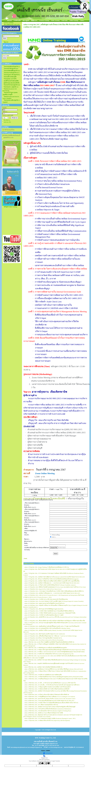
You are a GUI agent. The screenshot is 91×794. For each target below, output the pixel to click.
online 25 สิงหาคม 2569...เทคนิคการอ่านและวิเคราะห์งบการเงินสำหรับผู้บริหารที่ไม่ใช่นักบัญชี (49, 706)
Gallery (82, 20)
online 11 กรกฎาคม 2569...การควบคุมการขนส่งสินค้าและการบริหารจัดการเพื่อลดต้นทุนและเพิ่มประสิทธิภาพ (54, 591)
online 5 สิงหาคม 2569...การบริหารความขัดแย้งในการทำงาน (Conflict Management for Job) (48, 653)
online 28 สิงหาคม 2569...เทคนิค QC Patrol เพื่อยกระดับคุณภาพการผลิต (43, 713)
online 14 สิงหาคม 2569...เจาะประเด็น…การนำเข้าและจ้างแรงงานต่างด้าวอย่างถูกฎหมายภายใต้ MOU (52, 685)
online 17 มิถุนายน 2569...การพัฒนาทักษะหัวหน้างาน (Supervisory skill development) (47, 720)
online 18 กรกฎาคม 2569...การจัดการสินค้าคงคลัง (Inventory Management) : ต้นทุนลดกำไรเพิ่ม (50, 613)
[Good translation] (41, 763)
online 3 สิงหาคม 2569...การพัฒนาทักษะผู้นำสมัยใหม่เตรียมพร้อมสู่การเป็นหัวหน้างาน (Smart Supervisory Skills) (54, 649)
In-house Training (44, 20)
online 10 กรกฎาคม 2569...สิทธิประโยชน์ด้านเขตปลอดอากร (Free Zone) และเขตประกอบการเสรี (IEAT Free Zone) (55, 587)
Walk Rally (65, 20)
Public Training (55, 20)
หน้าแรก (9, 20)
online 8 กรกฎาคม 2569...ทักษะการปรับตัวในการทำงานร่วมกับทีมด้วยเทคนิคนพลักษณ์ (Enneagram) (51, 579)
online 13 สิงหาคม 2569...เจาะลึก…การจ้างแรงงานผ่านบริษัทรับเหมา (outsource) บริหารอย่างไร (50, 683)
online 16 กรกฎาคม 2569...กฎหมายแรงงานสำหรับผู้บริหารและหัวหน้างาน (44, 603)
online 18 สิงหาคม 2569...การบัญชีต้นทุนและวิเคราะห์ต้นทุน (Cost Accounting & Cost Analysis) (49, 696)
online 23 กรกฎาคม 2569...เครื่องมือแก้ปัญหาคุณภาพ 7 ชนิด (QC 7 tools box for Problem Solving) (50, 636)
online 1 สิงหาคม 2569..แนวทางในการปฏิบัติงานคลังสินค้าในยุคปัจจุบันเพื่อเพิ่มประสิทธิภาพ (49, 642)
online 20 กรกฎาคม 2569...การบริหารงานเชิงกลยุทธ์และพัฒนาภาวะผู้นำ (44, 615)
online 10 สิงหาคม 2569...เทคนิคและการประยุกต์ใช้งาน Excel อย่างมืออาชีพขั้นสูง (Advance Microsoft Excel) (53, 669)
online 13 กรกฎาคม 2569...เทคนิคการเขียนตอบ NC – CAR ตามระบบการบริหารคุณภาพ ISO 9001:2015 (52, 593)
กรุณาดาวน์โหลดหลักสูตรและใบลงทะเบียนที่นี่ (44, 498)
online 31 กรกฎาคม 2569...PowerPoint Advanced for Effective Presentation (43, 640)
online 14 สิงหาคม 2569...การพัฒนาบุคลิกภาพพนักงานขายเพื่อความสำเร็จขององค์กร (47, 687)
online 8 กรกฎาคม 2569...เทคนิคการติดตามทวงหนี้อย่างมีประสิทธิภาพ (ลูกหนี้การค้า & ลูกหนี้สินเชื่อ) (52, 581)
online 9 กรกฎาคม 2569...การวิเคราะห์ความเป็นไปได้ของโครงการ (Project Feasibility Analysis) (50, 585)
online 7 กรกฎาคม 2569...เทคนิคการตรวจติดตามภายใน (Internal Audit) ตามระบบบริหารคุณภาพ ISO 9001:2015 (54, 577)
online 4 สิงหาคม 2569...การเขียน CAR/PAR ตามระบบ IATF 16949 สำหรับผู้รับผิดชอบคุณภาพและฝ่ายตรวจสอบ (54, 651)
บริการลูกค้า (26, 20)
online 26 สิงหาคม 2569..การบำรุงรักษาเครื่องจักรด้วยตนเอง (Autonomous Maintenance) (47, 708)
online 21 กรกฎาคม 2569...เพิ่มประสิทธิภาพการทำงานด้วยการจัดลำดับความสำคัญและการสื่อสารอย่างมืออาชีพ (54, 620)
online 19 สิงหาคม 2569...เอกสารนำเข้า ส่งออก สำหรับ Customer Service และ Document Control (49, 698)
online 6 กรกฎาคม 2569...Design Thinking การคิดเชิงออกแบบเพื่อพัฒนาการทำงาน (46, 567)
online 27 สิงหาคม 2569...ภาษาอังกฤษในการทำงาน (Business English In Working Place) (47, 711)
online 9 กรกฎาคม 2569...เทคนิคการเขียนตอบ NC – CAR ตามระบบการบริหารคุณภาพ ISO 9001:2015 (51, 583)
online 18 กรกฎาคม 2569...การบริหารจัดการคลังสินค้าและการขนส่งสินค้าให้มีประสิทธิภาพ (49, 611)
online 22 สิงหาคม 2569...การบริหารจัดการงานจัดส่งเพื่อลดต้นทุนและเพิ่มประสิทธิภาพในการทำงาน (51, 702)
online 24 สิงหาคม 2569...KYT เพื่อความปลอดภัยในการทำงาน (41, 704)
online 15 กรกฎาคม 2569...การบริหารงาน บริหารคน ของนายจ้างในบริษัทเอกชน (46, 599)
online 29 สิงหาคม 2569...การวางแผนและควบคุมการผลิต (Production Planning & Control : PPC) (50, 718)
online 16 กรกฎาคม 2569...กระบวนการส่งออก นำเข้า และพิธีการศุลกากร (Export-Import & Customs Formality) (54, 601)
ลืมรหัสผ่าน (7, 120)
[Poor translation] (47, 763)
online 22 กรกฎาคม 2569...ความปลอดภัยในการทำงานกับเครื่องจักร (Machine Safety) (47, 628)
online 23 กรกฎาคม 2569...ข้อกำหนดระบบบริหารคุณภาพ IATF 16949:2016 (44, 634)
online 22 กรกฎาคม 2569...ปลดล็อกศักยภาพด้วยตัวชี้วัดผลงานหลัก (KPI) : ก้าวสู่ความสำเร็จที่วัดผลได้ (51, 626)
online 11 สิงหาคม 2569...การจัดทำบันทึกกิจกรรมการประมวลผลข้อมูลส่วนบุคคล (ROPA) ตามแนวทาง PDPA (53, 676)
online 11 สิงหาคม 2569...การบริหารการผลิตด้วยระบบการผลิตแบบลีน (43, 674)
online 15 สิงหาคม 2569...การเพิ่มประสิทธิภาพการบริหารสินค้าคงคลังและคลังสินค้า (47, 689)
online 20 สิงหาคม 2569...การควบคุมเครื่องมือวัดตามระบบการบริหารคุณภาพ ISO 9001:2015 (49, 700)
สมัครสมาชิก (7, 122)
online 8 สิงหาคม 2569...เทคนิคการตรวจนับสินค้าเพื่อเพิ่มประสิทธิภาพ (43, 667)
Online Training (73, 20)
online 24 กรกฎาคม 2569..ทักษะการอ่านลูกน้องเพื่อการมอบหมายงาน (43, 638)
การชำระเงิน (17, 20)
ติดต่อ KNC (34, 20)
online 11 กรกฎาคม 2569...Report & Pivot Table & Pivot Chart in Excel (43, 589)
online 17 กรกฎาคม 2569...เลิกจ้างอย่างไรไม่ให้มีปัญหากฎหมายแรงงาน (43, 609)
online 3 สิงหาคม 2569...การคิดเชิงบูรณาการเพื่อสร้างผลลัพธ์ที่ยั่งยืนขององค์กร (45, 647)
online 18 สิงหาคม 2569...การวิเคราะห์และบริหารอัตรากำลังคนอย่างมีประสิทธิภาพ (46, 694)
